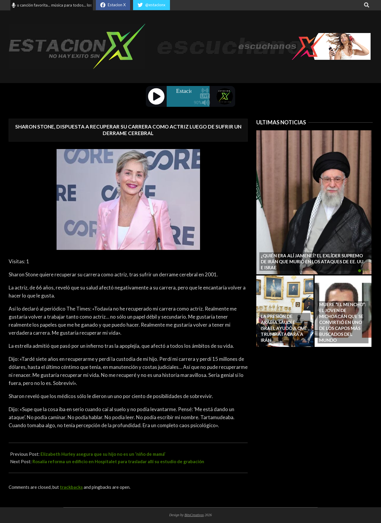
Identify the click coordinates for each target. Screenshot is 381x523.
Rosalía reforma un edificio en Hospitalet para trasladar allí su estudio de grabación (118, 461)
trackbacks (71, 487)
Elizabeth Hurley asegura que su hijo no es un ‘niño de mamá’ (102, 454)
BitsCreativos (194, 515)
